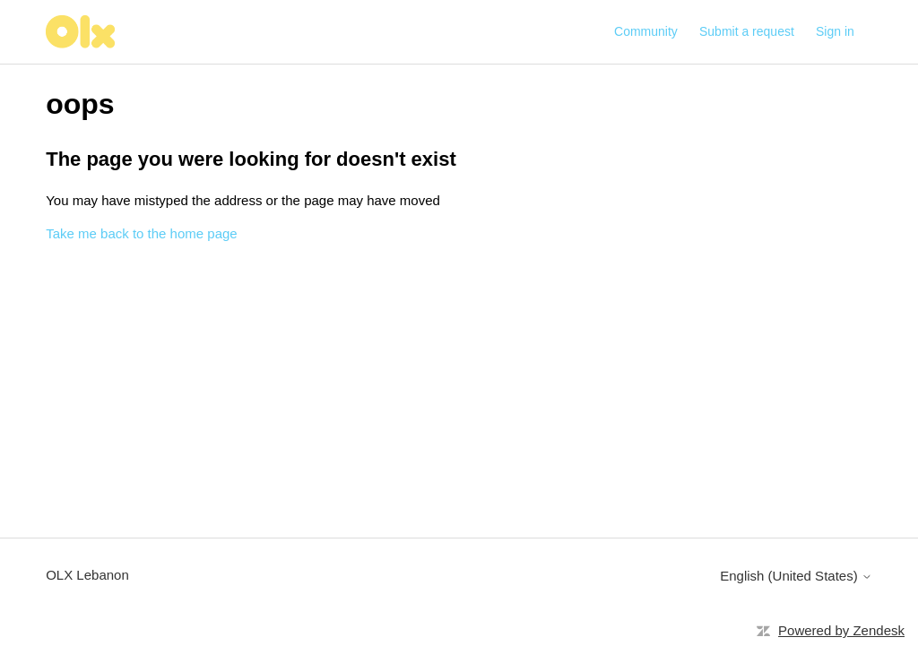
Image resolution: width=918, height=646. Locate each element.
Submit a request (746, 31)
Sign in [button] (835, 31)
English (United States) (796, 575)
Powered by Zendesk (841, 630)
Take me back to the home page (141, 233)
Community (646, 31)
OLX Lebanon (87, 574)
